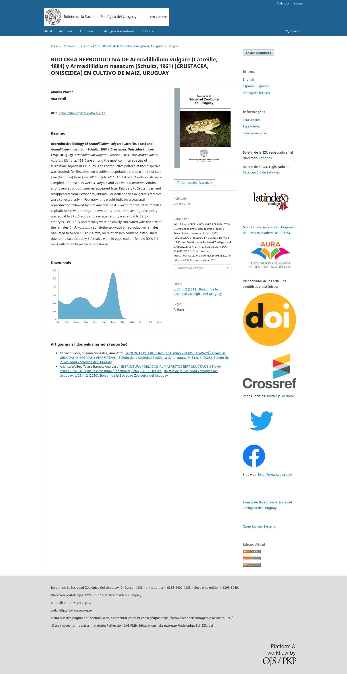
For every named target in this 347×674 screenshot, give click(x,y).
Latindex (265, 158)
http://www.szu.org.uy (275, 474)
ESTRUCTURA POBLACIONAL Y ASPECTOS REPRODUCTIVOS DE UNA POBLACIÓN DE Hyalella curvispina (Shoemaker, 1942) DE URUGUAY (140, 368)
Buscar (293, 31)
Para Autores (251, 126)
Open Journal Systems (259, 526)
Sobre (146, 31)
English (248, 79)
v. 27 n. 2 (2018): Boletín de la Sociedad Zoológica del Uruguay (122, 46)
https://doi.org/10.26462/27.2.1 (82, 113)
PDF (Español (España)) (196, 183)
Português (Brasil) (256, 93)
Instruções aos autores (117, 31)
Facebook (287, 396)
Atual (48, 31)
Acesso (298, 3)
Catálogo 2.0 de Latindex (261, 172)
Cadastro (283, 3)
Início (54, 46)
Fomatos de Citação (190, 268)
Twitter (272, 396)
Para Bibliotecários (255, 133)
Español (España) (256, 86)
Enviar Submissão (258, 53)
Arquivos (65, 31)
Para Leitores (251, 120)
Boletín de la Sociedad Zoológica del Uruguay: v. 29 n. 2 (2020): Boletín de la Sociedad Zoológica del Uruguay (139, 373)
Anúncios (86, 31)
